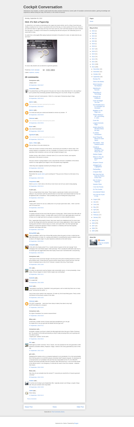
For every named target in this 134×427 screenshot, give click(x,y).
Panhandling (96, 169)
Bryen (31, 126)
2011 (93, 64)
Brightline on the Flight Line (97, 111)
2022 (93, 36)
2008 (93, 223)
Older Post (80, 407)
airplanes (31, 72)
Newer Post (29, 407)
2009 (93, 220)
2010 (93, 67)
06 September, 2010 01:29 (36, 131)
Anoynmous (32, 181)
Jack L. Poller (33, 143)
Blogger (76, 423)
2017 (93, 49)
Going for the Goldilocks (97, 97)
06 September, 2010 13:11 (36, 274)
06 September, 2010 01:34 (36, 139)
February (96, 214)
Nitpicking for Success (97, 89)
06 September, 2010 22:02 (36, 297)
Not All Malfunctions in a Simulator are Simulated (99, 106)
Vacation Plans (97, 184)
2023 (93, 33)
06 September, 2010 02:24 (36, 198)
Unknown (32, 118)
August (95, 199)
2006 (93, 228)
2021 (93, 38)
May (94, 207)
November (96, 71)
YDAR (31, 390)
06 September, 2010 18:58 (36, 282)
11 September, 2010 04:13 (36, 395)
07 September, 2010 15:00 (36, 367)
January (95, 217)
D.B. (30, 268)
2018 (93, 46)
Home (55, 407)
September (96, 76)
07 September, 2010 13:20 (36, 350)
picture (36, 184)
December (96, 69)
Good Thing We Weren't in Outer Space (98, 138)
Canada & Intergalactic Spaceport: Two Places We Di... (98, 149)
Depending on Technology (97, 93)
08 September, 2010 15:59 (36, 387)
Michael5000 (32, 233)
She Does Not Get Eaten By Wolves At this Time (98, 176)
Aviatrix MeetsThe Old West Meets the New (98, 128)
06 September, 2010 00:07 (36, 85)
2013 (93, 59)
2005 (93, 231)
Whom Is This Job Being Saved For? (98, 158)
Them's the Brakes (98, 81)
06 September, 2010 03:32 (36, 207)
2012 (93, 61)
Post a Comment (31, 399)
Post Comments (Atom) (58, 412)
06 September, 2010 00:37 (36, 106)
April (94, 209)
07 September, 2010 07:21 (36, 325)
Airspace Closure (98, 162)
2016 (93, 51)
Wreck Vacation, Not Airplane (97, 84)
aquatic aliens (41, 174)
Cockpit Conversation (42, 7)
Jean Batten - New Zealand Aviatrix (98, 143)
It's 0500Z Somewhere (97, 133)
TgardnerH (32, 134)
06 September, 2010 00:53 (36, 123)
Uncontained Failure (99, 192)
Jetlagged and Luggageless (97, 165)
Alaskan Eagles (97, 154)
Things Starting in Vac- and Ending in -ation (98, 116)
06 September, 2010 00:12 (36, 98)
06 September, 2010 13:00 (36, 264)
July (94, 202)
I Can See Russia (98, 187)
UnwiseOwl (32, 88)
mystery (37, 72)
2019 (93, 43)
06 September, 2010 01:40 (36, 168)
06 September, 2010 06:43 (36, 252)
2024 (93, 31)
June (95, 204)
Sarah (31, 286)
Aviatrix (31, 380)
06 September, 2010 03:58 (36, 229)
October (95, 74)
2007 (93, 225)
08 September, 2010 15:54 (36, 377)
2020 (93, 41)
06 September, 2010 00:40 (36, 114)
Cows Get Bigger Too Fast (98, 101)
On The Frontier (97, 189)
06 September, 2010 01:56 (36, 178)
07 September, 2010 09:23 (36, 339)
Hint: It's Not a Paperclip (97, 180)
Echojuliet (32, 244)
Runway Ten (96, 79)
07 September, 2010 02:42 (36, 307)
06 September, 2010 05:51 (36, 241)
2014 (93, 56)
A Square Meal (97, 172)
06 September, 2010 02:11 (36, 186)
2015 (93, 54)
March (95, 212)
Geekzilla (31, 278)
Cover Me (96, 120)
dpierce (31, 102)
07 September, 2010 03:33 (36, 315)
